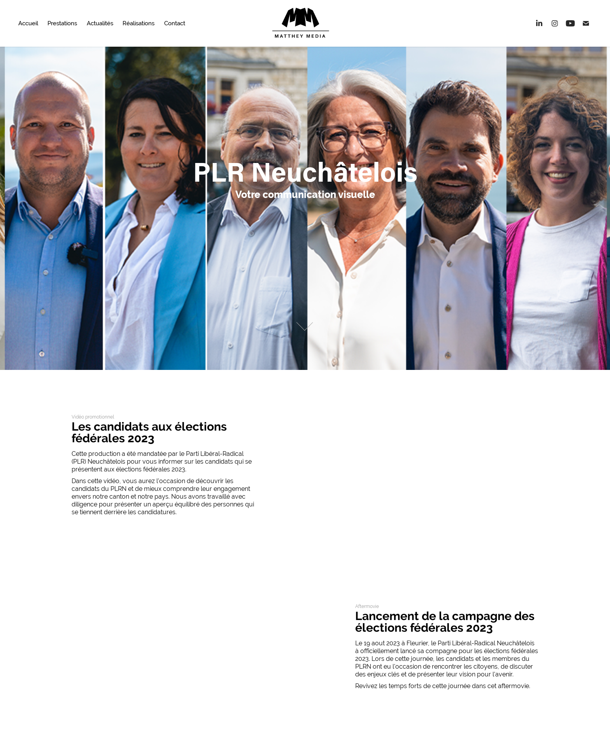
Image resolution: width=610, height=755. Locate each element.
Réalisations (138, 23)
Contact (174, 23)
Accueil (28, 23)
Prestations (62, 23)
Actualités (100, 23)
